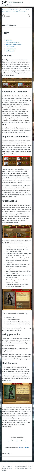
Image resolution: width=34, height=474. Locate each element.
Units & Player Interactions (20, 12)
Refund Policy (30, 467)
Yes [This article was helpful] (12, 440)
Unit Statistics (10, 46)
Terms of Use (17, 467)
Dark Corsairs (10, 51)
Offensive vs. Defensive (13, 42)
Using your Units (11, 49)
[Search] (15, 16)
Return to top (7, 453)
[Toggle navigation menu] (29, 3)
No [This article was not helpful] (21, 440)
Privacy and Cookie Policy (23, 467)
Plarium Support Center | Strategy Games (13, 9)
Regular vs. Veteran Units (13, 44)
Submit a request (24, 447)
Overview (9, 40)
